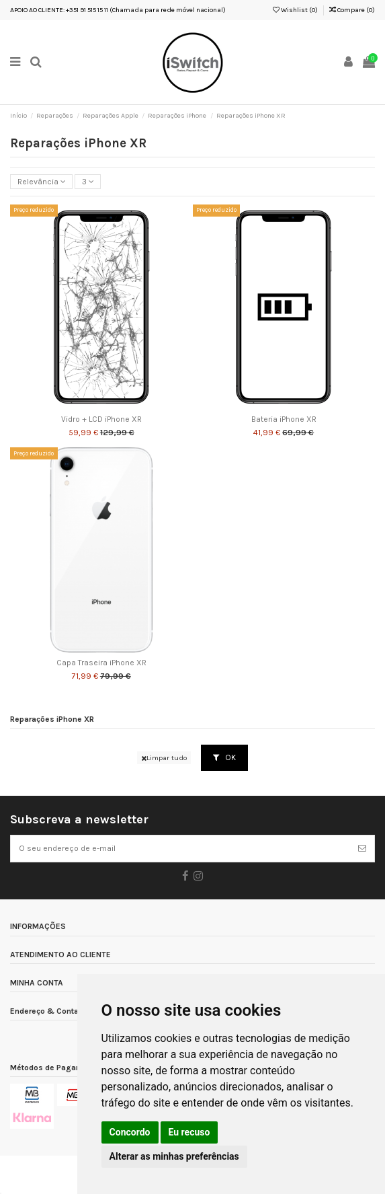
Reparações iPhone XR (52, 719)
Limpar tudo (164, 757)
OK (224, 757)
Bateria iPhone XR (283, 419)
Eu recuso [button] (189, 1132)
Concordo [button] (130, 1132)
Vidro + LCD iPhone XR (101, 419)
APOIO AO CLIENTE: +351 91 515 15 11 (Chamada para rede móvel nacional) (118, 10)
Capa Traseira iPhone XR (101, 663)
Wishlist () (295, 10)
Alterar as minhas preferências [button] (174, 1156)
